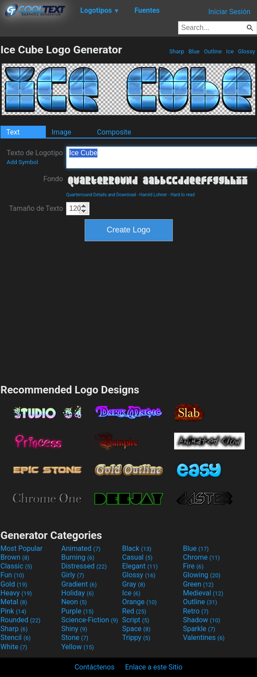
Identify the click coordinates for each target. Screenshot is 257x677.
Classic (16, 566)
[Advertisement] (129, 311)
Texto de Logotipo (35, 157)
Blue (194, 51)
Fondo (53, 179)
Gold (13, 584)
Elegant (140, 566)
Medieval (203, 593)
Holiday (77, 593)
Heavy (16, 593)
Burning (77, 557)
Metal (13, 602)
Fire (193, 566)
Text (12, 132)
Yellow (77, 647)
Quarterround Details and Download (101, 194)
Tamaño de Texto (36, 208)
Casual (137, 557)
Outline (212, 51)
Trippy (136, 637)
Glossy (247, 51)
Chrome (201, 557)
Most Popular (21, 548)
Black (137, 548)
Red (134, 611)
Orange (139, 602)
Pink (13, 611)
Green (198, 584)
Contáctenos (94, 667)
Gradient (79, 584)
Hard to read (183, 194)
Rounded (20, 620)
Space (136, 629)
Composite (114, 132)
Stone (74, 637)
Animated (81, 548)
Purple (77, 611)
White (13, 647)
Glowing (201, 575)
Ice (230, 51)
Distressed (84, 566)
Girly (72, 575)
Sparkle (199, 629)
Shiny (74, 629)
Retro (196, 611)
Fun (12, 575)
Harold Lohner (153, 194)
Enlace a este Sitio (154, 667)
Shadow (201, 620)
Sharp (177, 51)
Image (61, 132)
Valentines (204, 637)
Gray (133, 584)
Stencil (15, 637)
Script (135, 620)
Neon (74, 602)
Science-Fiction (89, 620)
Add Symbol (22, 162)
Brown (14, 557)
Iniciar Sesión (229, 11)
